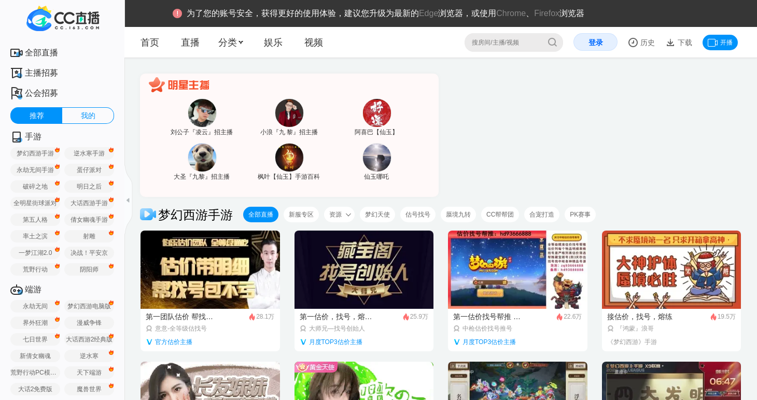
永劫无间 (35, 306)
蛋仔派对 (89, 170)
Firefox (546, 13)
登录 (595, 42)
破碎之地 (35, 186)
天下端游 (89, 372)
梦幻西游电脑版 (89, 306)
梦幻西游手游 (35, 153)
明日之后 (89, 186)
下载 (684, 42)
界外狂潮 (35, 322)
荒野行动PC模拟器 (35, 372)
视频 (313, 42)
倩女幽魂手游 (89, 219)
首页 (150, 42)
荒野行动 (35, 269)
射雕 (89, 236)
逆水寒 (89, 356)
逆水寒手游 (89, 153)
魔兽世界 (89, 389)
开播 (720, 42)
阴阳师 (89, 269)
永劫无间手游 (35, 170)
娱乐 (273, 42)
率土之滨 (35, 236)
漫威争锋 (89, 322)
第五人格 (35, 219)
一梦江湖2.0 (35, 252)
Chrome (511, 13)
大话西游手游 (89, 203)
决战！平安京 (89, 252)
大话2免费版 (35, 389)
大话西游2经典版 (89, 339)
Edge (428, 13)
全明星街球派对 (35, 203)
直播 (190, 42)
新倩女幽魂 (35, 356)
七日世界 (35, 339)
